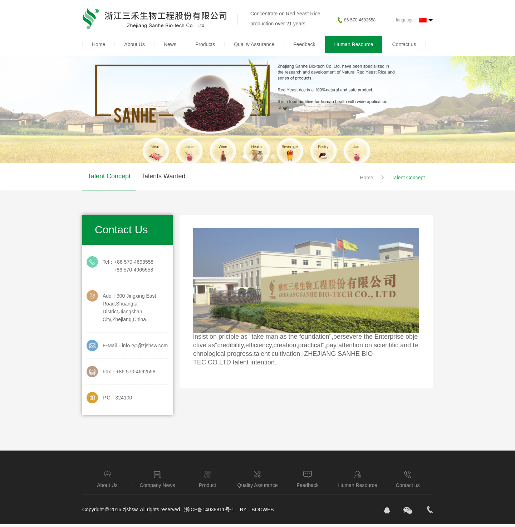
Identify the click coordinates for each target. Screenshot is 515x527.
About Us (134, 44)
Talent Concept (109, 176)
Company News (157, 478)
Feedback (304, 44)
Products (205, 44)
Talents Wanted (163, 176)
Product (207, 478)
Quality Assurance (254, 44)
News (170, 44)
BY (243, 509)
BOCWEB (262, 509)
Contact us (404, 44)
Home (98, 44)
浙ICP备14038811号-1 (210, 509)
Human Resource (353, 44)
